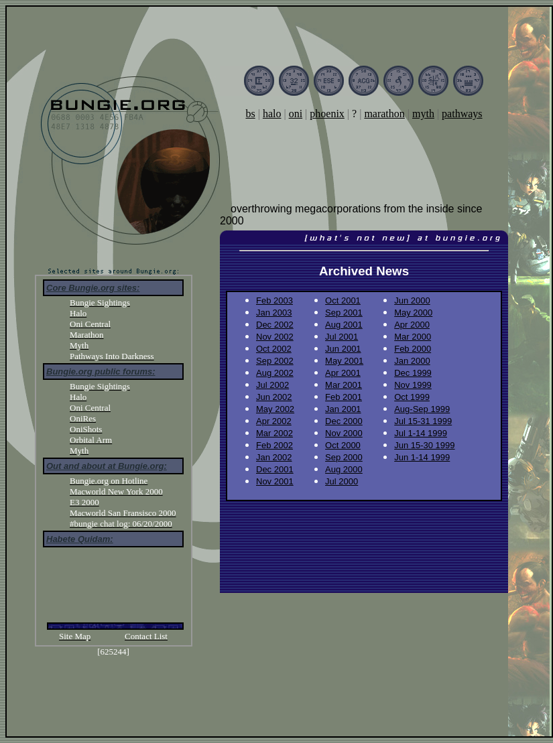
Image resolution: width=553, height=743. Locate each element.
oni (295, 113)
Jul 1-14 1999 (420, 433)
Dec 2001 (275, 469)
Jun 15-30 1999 (424, 445)
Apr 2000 (412, 325)
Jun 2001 (343, 349)
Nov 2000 (344, 433)
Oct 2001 (343, 300)
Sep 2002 (275, 361)
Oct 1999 (412, 397)
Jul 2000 (341, 481)
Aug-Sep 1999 (422, 409)
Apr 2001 (343, 373)
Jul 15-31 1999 (423, 421)
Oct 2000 (343, 445)
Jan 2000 (412, 361)
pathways (462, 113)
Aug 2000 (344, 469)
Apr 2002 (274, 421)
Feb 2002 (274, 445)
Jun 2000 (412, 300)
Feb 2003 (274, 300)
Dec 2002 (275, 325)
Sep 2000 (344, 457)
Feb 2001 (343, 397)
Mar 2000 (412, 337)
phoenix (327, 113)
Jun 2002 (274, 397)
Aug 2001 (344, 325)
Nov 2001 (275, 481)
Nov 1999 (413, 385)
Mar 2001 (343, 385)
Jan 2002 (274, 457)
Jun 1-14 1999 (422, 457)
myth (423, 113)
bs (250, 113)
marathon (384, 113)
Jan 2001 (343, 409)
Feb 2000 (412, 349)
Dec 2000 (344, 421)
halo (272, 113)
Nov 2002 (275, 337)
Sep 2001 (344, 313)
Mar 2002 (274, 433)
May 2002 (275, 409)
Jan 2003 (274, 313)
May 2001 (344, 361)
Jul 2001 (341, 337)
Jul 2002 (272, 385)
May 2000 (413, 313)
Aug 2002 (275, 373)
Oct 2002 (274, 349)
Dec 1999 (413, 373)
